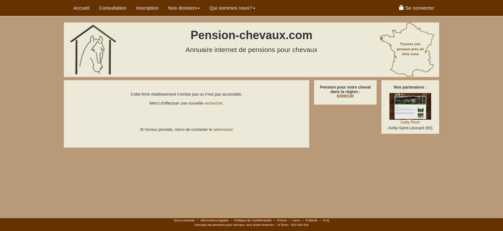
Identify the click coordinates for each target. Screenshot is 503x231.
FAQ (326, 220)
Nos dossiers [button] (184, 8)
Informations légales (214, 220)
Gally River (410, 122)
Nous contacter (184, 220)
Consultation (113, 8)
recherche (213, 103)
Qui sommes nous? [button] (232, 8)
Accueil (81, 8)
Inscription (147, 8)
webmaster (223, 129)
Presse (282, 220)
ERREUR (345, 96)
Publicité (311, 220)
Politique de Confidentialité (252, 220)
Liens (296, 220)
